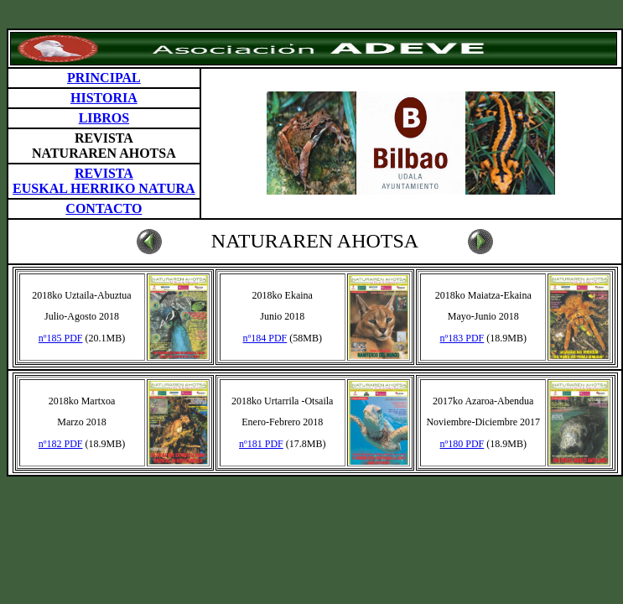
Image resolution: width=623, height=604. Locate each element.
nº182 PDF (61, 444)
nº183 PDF (462, 338)
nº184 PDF (265, 338)
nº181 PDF (261, 444)
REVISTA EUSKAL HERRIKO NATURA (104, 180)
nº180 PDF (462, 444)
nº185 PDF (61, 338)
